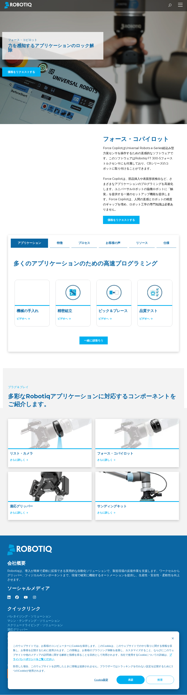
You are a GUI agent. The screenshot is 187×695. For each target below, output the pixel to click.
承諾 (130, 679)
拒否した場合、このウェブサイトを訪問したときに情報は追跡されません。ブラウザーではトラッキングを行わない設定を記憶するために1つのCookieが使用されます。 (93, 668)
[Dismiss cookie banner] (172, 639)
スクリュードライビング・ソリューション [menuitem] (35, 625)
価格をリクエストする (21, 72)
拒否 (160, 679)
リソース (142, 243)
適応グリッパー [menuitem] (17, 629)
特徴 (60, 243)
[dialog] (93, 660)
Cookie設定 (101, 679)
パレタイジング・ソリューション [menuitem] (29, 616)
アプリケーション (29, 243)
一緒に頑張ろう (93, 340)
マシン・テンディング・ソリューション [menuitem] (33, 621)
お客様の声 (113, 243)
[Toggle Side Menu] (180, 5)
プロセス (84, 243)
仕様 (166, 243)
